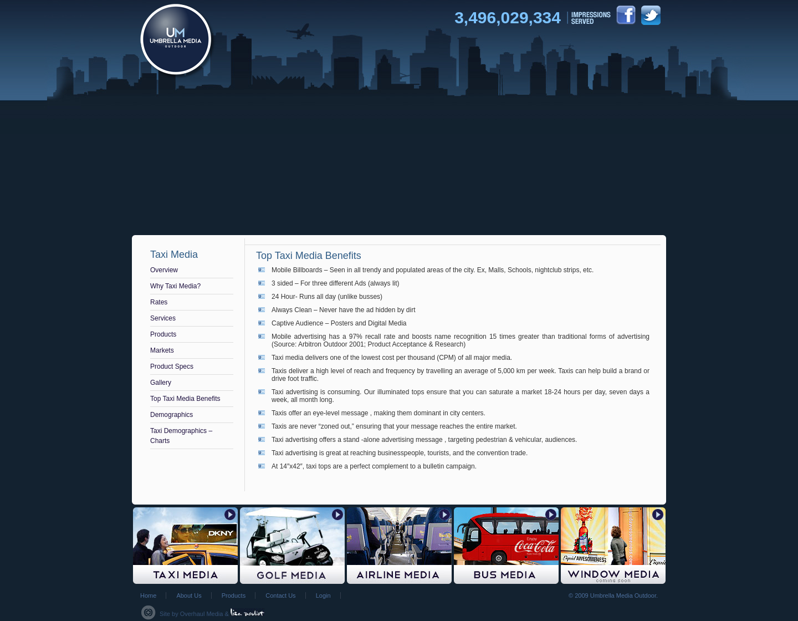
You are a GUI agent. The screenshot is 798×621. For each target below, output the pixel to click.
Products (163, 334)
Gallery (160, 382)
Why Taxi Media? (175, 286)
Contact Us (280, 595)
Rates (158, 302)
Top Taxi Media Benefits (185, 399)
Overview (164, 270)
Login (323, 595)
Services (163, 318)
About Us (188, 595)
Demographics (171, 415)
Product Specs (171, 366)
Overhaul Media (201, 613)
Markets (162, 350)
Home (148, 595)
